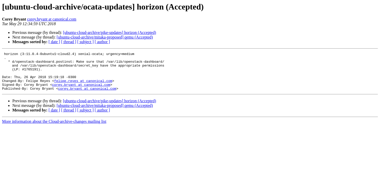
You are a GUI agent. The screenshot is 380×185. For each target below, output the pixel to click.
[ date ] (54, 42)
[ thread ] (68, 42)
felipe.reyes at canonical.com (83, 87)
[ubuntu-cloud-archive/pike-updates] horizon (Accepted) (109, 32)
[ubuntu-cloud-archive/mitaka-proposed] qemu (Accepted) (104, 37)
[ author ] (102, 42)
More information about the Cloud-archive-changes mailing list (54, 129)
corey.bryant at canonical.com (51, 19)
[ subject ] (85, 42)
